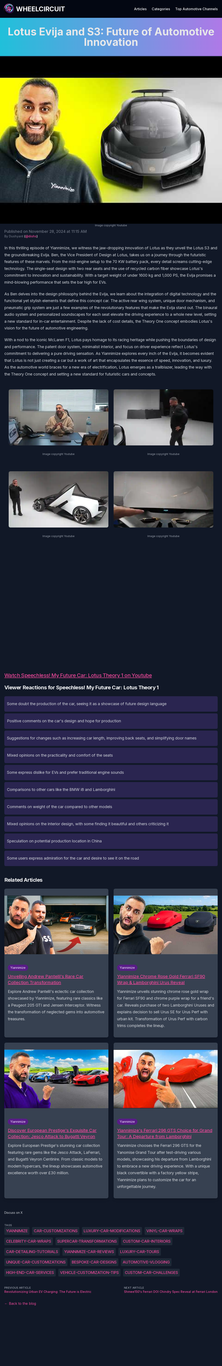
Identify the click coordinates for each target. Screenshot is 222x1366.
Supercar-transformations (87, 1241)
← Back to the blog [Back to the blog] (20, 1303)
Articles (140, 9)
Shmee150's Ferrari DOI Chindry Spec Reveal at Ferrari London (171, 1291)
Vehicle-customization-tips (89, 1272)
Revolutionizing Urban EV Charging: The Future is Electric (47, 1291)
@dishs (31, 236)
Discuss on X (13, 1212)
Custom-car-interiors (147, 1241)
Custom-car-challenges (151, 1272)
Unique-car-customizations (36, 1262)
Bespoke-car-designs (94, 1262)
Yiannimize (17, 1231)
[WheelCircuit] (34, 9)
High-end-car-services (30, 1272)
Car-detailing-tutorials (32, 1251)
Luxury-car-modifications (112, 1231)
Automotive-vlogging (146, 1262)
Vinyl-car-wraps (164, 1231)
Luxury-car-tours (139, 1251)
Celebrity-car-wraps (28, 1241)
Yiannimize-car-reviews (89, 1251)
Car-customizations (56, 1231)
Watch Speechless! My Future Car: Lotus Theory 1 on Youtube (78, 675)
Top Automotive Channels (196, 9)
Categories (161, 9)
